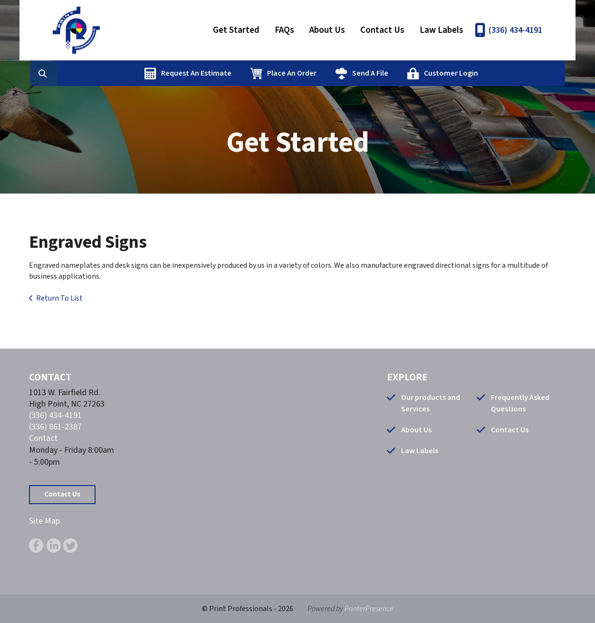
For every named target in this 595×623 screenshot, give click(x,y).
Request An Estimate (243, 73)
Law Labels (441, 30)
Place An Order (338, 73)
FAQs (284, 30)
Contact (43, 438)
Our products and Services (430, 403)
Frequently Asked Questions (520, 403)
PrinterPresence (369, 609)
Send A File (417, 73)
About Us (327, 30)
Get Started (236, 30)
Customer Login (497, 73)
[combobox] (106, 73)
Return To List (59, 298)
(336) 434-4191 (515, 30)
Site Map (44, 521)
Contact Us (382, 30)
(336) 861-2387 (55, 427)
